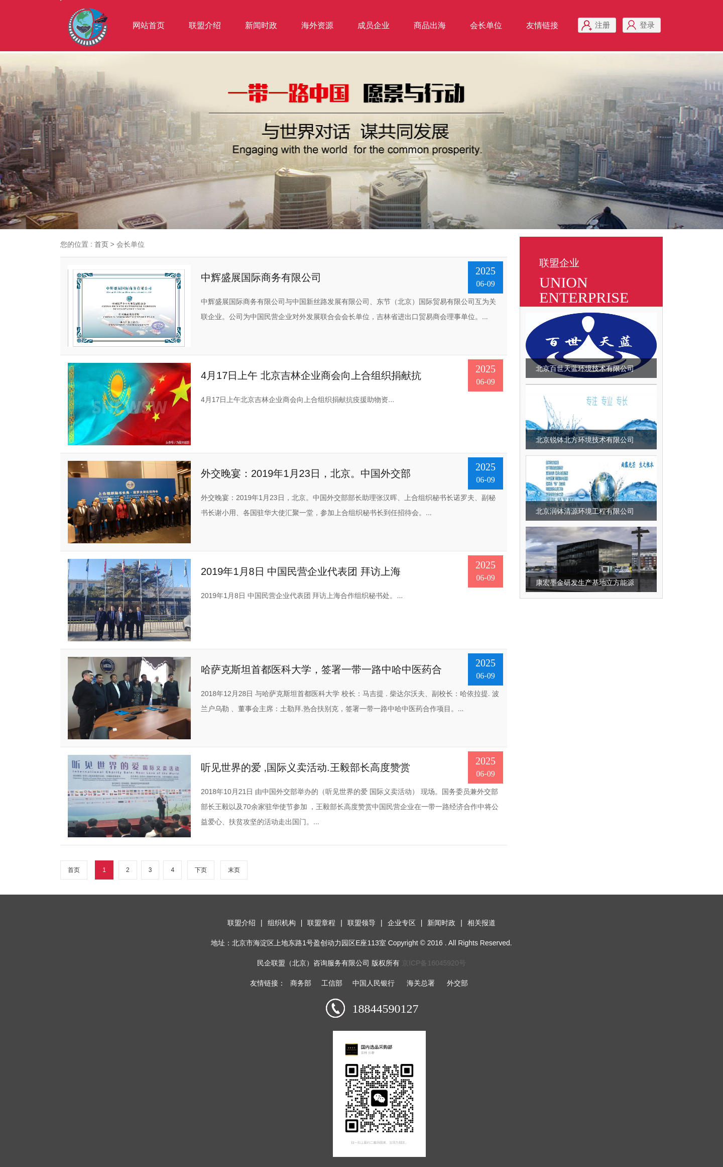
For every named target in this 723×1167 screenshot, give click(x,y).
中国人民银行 (373, 983)
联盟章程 (321, 923)
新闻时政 (261, 25)
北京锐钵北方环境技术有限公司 (585, 440)
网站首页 (149, 25)
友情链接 (542, 25)
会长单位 (486, 25)
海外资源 (317, 25)
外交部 (457, 983)
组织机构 (282, 923)
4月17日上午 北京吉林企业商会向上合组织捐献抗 (311, 375)
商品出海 (430, 25)
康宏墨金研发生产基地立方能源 (585, 582)
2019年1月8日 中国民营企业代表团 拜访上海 (301, 571)
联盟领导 (361, 923)
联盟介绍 (205, 25)
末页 (234, 869)
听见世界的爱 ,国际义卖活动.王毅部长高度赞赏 (305, 767)
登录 (647, 25)
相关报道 (481, 923)
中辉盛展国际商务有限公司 (261, 277)
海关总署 (421, 983)
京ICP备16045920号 (434, 963)
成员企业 (373, 25)
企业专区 (402, 923)
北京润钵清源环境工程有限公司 (585, 511)
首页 (101, 244)
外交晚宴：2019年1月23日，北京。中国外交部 (306, 473)
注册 (602, 25)
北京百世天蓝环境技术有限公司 (585, 368)
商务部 (300, 983)
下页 (201, 869)
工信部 (331, 983)
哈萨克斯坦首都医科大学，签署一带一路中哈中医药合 (321, 669)
